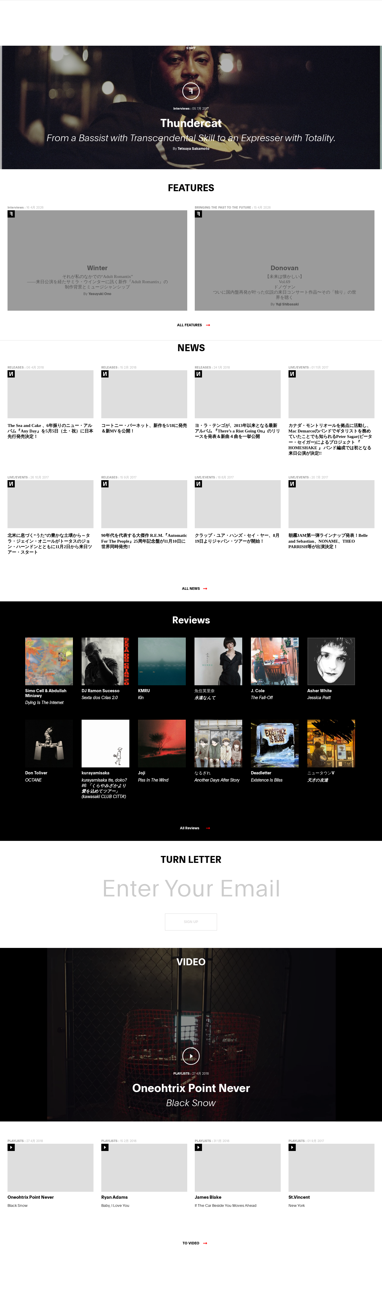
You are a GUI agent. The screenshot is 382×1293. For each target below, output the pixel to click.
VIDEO (191, 39)
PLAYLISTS (16, 1177)
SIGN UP (191, 958)
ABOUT (191, 44)
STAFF (191, 48)
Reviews (191, 23)
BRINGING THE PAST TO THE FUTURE (223, 243)
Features (191, 29)
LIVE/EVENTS (299, 403)
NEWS (191, 33)
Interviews (16, 243)
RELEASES (16, 403)
